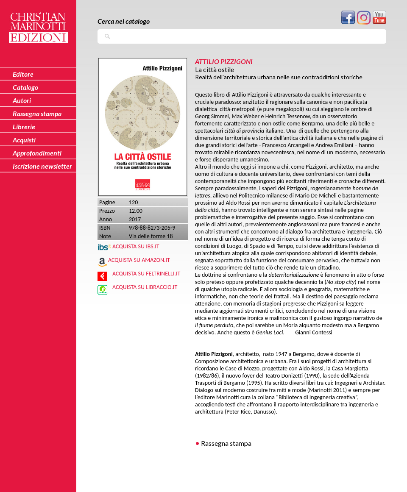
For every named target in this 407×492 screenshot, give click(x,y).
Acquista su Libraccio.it (144, 287)
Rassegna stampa (226, 443)
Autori (22, 100)
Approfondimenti (37, 153)
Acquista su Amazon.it (139, 260)
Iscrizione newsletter (42, 166)
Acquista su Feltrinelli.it (146, 273)
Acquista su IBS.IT (135, 246)
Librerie (24, 126)
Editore (23, 74)
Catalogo (25, 87)
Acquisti (24, 140)
